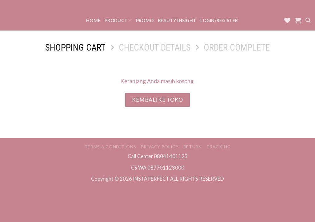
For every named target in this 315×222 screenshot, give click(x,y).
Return (192, 146)
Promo (145, 20)
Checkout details (155, 47)
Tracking (218, 146)
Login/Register (219, 20)
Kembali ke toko (157, 100)
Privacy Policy (160, 146)
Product (118, 20)
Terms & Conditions (110, 146)
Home (93, 20)
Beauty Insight (177, 20)
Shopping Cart (75, 47)
